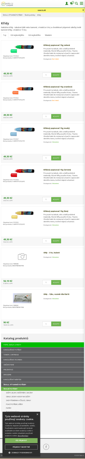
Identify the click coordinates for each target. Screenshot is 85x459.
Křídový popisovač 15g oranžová (58, 87)
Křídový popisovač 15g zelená (57, 45)
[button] (21, 452)
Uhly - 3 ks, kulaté (52, 253)
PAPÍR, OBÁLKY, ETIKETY (12, 345)
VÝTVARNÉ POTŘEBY (11, 427)
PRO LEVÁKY (10, 416)
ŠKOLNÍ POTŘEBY (10, 389)
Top (4, 35)
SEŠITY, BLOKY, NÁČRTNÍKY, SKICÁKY (19, 393)
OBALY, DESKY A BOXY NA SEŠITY (18, 396)
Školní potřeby (30, 15)
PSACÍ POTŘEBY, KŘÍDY (14, 404)
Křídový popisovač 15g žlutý (56, 211)
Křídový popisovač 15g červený (57, 170)
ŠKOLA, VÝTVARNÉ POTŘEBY (13, 15)
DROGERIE (7, 374)
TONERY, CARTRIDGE (11, 355)
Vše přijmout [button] (21, 440)
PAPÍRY (8, 408)
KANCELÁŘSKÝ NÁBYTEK (12, 379)
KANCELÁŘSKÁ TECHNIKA (13, 360)
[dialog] (21, 434)
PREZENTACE (8, 369)
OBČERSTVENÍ (9, 365)
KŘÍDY (8, 423)
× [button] (37, 414)
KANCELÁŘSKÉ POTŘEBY (12, 350)
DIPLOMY (9, 419)
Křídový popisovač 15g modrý (57, 128)
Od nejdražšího (34, 35)
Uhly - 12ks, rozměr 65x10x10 (56, 294)
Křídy (39, 15)
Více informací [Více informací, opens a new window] (23, 436)
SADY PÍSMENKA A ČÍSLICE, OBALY (18, 400)
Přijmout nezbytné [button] (21, 447)
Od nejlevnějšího (17, 35)
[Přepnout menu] (81, 3)
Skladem (48, 35)
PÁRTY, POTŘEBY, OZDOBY (13, 431)
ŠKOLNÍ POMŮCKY (12, 412)
